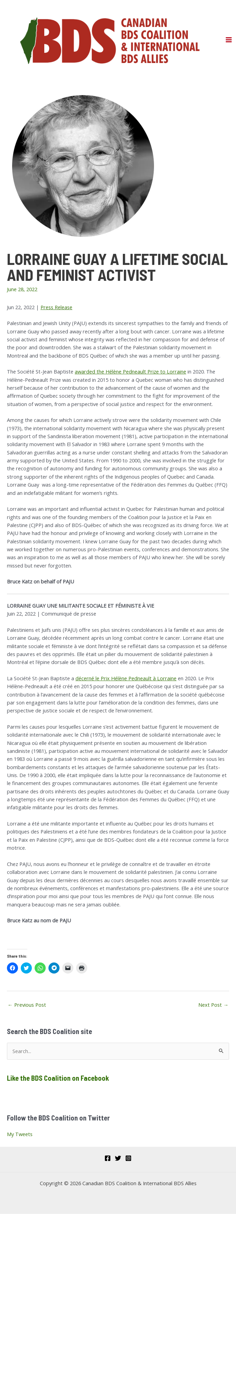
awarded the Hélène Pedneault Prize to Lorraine (130, 371)
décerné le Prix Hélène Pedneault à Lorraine (125, 678)
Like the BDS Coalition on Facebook (58, 1078)
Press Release (56, 307)
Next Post (213, 1004)
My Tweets (20, 1134)
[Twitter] (118, 1158)
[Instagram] (128, 1158)
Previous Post (27, 1004)
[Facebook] (108, 1158)
